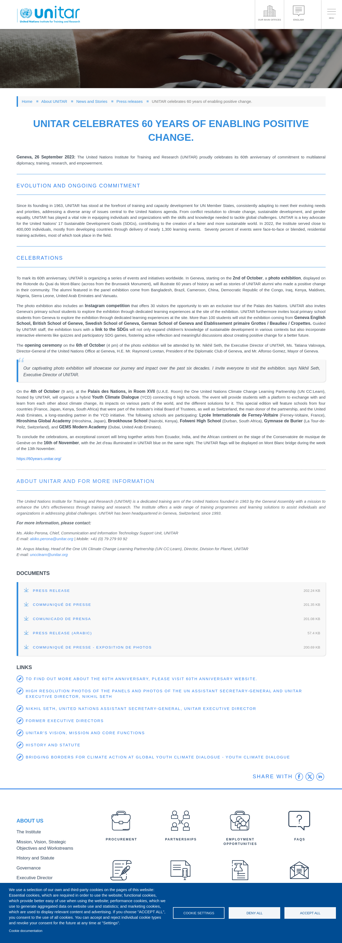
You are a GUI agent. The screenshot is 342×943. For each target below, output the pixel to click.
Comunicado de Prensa (62, 619)
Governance (26, 866)
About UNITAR (54, 101)
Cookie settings (198, 913)
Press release (51, 591)
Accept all (310, 913)
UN (203, 205)
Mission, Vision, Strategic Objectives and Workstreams (49, 846)
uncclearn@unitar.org (49, 554)
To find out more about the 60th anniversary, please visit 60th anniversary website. (145, 679)
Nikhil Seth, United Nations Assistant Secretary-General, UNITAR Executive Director (145, 709)
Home (27, 101)
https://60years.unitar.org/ (39, 458)
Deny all (254, 913)
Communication (74, 533)
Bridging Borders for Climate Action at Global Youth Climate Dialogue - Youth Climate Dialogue (162, 757)
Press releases (129, 101)
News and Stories (91, 101)
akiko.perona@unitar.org (51, 538)
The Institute (26, 836)
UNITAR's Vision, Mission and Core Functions (87, 733)
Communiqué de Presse (62, 605)
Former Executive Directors (66, 721)
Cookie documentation (26, 931)
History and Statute (54, 745)
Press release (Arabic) (62, 633)
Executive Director (31, 875)
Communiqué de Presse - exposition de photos (92, 647)
